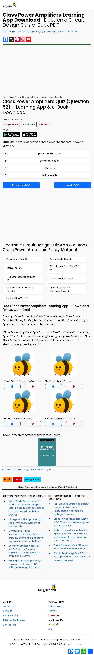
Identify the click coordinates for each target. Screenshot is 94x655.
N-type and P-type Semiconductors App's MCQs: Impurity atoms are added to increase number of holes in (25, 536)
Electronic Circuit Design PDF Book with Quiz (26, 469)
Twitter (52, 610)
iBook (7, 479)
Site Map (8, 610)
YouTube (53, 615)
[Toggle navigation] (88, 5)
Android (53, 624)
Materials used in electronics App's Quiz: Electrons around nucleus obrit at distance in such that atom (70, 535)
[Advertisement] (47, 70)
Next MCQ (72, 185)
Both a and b (49, 175)
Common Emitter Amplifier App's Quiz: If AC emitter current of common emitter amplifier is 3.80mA (24, 551)
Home (6, 606)
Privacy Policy (10, 615)
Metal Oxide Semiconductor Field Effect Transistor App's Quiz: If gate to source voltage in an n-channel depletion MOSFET (26, 508)
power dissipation (49, 160)
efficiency (49, 168)
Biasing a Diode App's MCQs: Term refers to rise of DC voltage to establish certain (25, 564)
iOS (50, 628)
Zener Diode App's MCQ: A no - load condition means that (71, 547)
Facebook (54, 606)
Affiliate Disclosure (14, 620)
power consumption (49, 153)
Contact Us (9, 624)
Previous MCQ (21, 185)
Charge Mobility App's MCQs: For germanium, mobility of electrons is (25, 523)
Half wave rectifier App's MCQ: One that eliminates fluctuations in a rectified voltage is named (71, 509)
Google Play (32, 479)
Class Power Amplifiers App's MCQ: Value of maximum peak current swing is (71, 522)
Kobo (18, 479)
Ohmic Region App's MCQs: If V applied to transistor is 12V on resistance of (72, 557)
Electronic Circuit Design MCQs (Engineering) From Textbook (40, 31)
